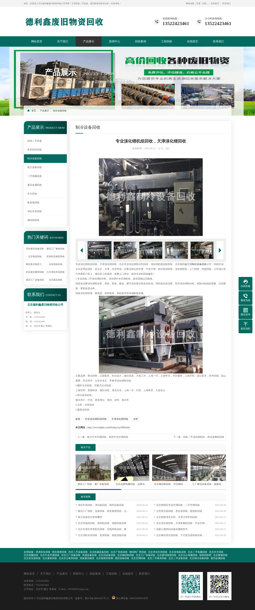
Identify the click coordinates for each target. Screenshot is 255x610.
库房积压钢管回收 (56, 256)
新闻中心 (114, 41)
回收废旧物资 (87, 558)
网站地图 (190, 3)
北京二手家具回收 (157, 558)
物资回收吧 (205, 555)
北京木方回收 (216, 552)
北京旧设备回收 (107, 555)
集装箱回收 (33, 202)
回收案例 (140, 41)
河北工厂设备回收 (70, 555)
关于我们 (62, 41)
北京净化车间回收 (157, 552)
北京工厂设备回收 (145, 555)
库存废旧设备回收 (35, 248)
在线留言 (215, 3)
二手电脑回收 (34, 176)
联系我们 (226, 3)
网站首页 (36, 41)
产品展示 (88, 41)
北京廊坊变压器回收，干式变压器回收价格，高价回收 (185, 535)
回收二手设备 (34, 141)
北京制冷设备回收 (199, 558)
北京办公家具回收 (68, 558)
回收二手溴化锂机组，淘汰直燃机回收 (203, 437)
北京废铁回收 (49, 558)
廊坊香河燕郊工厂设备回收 (35, 264)
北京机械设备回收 (99, 552)
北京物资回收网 (104, 558)
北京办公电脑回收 (188, 555)
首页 (34, 110)
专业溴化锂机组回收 (96, 419)
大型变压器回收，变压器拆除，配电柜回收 (179, 511)
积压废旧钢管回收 (35, 272)
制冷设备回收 (60, 110)
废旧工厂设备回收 (35, 279)
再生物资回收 (59, 552)
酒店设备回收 (122, 558)
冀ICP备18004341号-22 (97, 598)
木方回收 (32, 193)
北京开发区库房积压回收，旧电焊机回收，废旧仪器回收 (108, 529)
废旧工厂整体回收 (56, 248)
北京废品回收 (55, 279)
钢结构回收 (33, 220)
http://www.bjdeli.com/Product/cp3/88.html (109, 427)
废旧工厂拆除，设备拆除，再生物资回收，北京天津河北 (108, 511)
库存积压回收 (34, 149)
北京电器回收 (35, 256)
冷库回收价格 (55, 264)
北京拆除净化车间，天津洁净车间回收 (176, 517)
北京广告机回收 (119, 552)
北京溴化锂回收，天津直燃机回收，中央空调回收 (182, 523)
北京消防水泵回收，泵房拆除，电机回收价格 (102, 535)
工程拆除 (166, 41)
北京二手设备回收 (178, 558)
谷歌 (204, 3)
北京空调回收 (138, 558)
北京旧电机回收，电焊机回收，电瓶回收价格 (102, 523)
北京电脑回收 (31, 555)
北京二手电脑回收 (197, 552)
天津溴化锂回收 (119, 419)
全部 (135, 419)
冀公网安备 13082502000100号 (131, 598)
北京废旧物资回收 (166, 555)
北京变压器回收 (32, 558)
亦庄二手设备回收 (78, 552)
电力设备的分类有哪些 (90, 517)
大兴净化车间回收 (56, 272)
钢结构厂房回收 (137, 552)
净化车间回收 (34, 211)
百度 (198, 3)
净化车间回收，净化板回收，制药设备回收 (101, 505)
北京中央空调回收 (49, 555)
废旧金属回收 (34, 185)
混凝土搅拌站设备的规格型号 (172, 529)
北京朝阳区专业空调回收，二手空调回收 (178, 505)
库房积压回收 (43, 552)
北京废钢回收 (220, 555)
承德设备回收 (89, 555)
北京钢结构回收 (125, 555)
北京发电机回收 (177, 552)
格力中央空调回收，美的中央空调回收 (107, 437)
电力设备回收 (34, 167)
